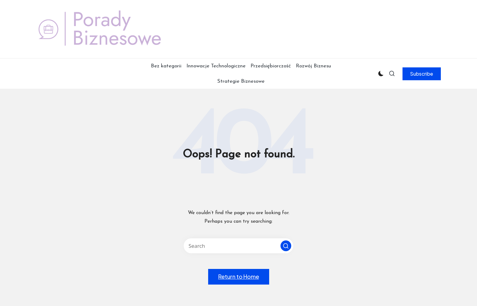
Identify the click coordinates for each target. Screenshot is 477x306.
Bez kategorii (166, 66)
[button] (422, 73)
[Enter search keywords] (238, 246)
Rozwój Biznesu (313, 66)
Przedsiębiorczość (270, 66)
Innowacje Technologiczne (216, 66)
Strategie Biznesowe (241, 81)
